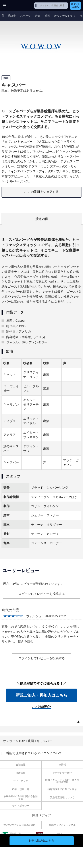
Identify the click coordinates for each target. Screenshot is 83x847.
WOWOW (20, 5)
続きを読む (25, 641)
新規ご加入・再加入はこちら (42, 695)
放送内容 (41, 219)
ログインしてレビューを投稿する (41, 594)
